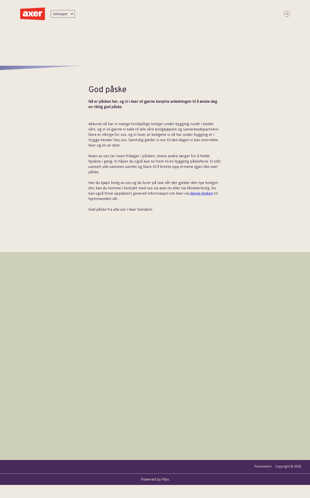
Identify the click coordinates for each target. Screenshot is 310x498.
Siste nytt (124, 14)
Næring (194, 14)
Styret (177, 14)
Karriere (234, 14)
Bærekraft (213, 14)
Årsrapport (254, 14)
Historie (143, 14)
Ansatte (161, 14)
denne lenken (201, 489)
